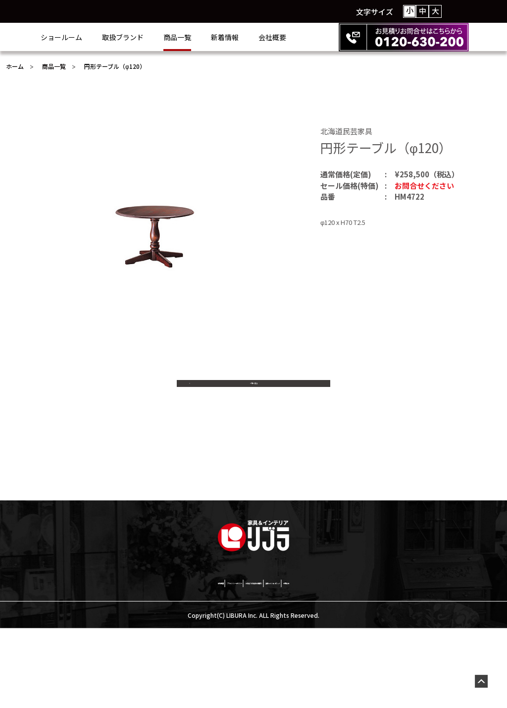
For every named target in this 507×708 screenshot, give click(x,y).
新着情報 (264, 37)
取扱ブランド (162, 37)
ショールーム (101, 37)
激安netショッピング (341, 661)
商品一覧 (217, 37)
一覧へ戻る (253, 394)
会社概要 (312, 37)
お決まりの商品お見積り (254, 661)
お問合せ (403, 661)
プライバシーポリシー (167, 661)
